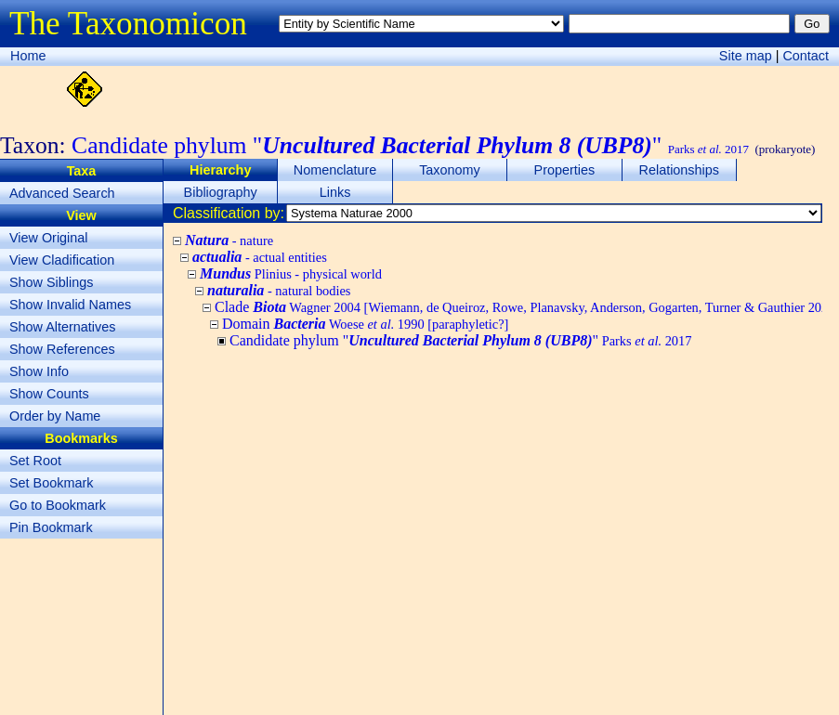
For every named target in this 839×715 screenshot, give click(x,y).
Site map (745, 55)
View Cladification (61, 260)
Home (28, 55)
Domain (365, 324)
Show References (62, 349)
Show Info (39, 371)
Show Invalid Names (70, 304)
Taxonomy (449, 169)
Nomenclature (335, 169)
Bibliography (220, 192)
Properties (565, 169)
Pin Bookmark (51, 527)
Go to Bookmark (57, 505)
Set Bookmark (51, 482)
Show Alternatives (62, 326)
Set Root (35, 460)
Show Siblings (51, 282)
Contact (805, 55)
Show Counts (49, 393)
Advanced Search (62, 193)
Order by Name (54, 416)
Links (335, 192)
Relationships (679, 169)
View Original (48, 237)
